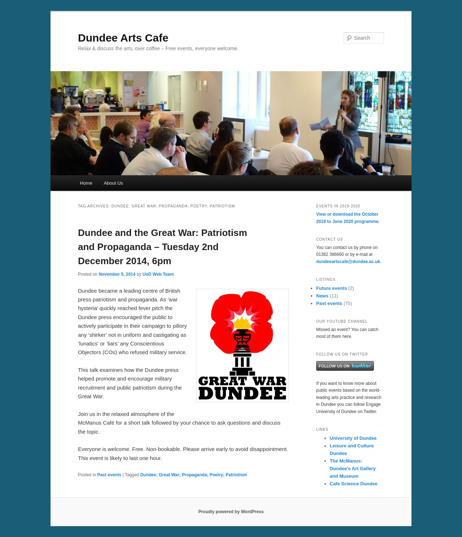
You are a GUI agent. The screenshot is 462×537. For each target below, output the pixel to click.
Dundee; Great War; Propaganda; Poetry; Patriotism (193, 474)
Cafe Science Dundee (354, 483)
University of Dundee (353, 438)
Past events (109, 474)
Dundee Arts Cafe (123, 38)
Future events (331, 288)
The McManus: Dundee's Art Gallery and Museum (353, 468)
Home (86, 183)
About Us (113, 183)
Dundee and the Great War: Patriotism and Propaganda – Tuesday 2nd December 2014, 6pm (162, 246)
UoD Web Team (158, 274)
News (322, 295)
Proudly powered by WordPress (230, 511)
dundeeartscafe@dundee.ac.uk (348, 261)
